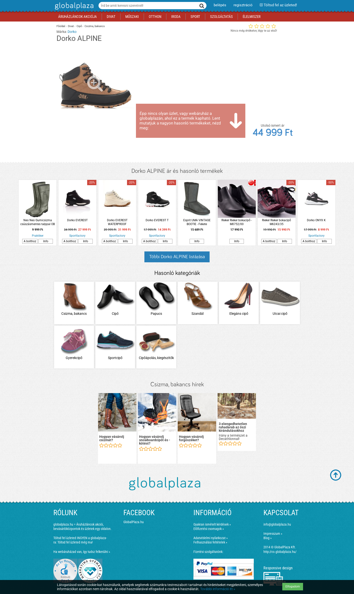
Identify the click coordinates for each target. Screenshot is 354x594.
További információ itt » (217, 589)
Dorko (72, 32)
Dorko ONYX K (316, 220)
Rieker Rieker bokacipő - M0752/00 (236, 222)
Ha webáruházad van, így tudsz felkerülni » (81, 552)
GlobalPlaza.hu (133, 522)
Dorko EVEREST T (157, 220)
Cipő (79, 26)
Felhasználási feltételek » (210, 542)
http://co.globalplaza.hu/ (280, 552)
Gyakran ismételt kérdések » (212, 524)
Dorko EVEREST (77, 220)
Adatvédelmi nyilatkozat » (210, 538)
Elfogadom (292, 586)
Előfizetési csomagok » (208, 529)
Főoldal (61, 26)
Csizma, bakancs (95, 26)
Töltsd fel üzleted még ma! (75, 542)
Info (45, 241)
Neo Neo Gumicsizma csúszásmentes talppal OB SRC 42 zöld (37, 222)
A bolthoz (30, 241)
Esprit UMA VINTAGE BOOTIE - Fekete (197, 222)
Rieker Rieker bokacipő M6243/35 (276, 222)
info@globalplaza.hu (277, 524)
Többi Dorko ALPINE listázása (177, 256)
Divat (71, 26)
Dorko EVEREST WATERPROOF (117, 222)
